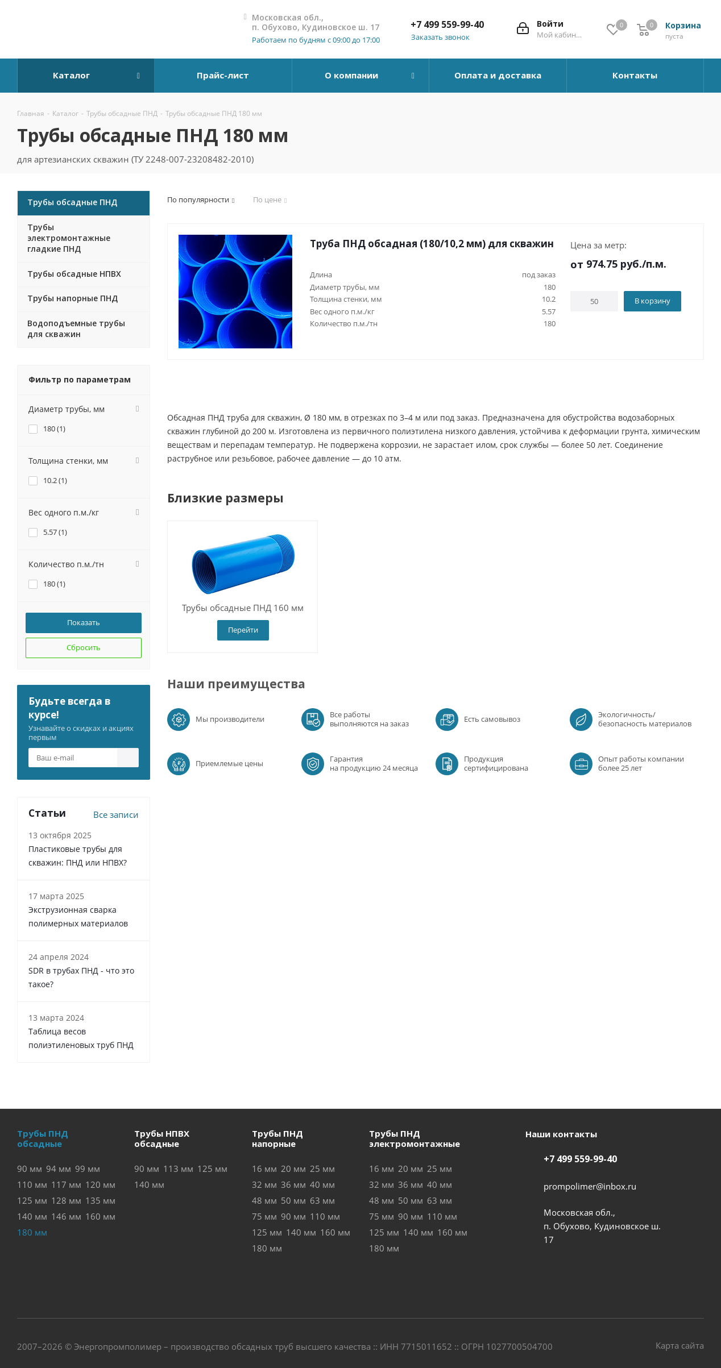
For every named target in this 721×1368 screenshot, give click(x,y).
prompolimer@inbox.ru (590, 1186)
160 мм (100, 1216)
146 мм (66, 1216)
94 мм (58, 1168)
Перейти (243, 630)
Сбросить (84, 647)
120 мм (100, 1184)
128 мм (66, 1200)
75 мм (264, 1216)
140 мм (32, 1216)
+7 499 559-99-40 (447, 24)
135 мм (100, 1200)
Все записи (116, 814)
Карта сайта (680, 1345)
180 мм (267, 1248)
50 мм (293, 1200)
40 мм (322, 1184)
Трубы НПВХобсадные (161, 1138)
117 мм (66, 1184)
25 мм (322, 1168)
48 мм (264, 1200)
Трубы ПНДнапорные (277, 1138)
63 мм (322, 1200)
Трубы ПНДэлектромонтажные (414, 1138)
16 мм (264, 1168)
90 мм (29, 1168)
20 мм (293, 1168)
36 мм (293, 1184)
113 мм (178, 1168)
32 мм (264, 1184)
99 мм (87, 1168)
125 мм (32, 1200)
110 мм (32, 1184)
